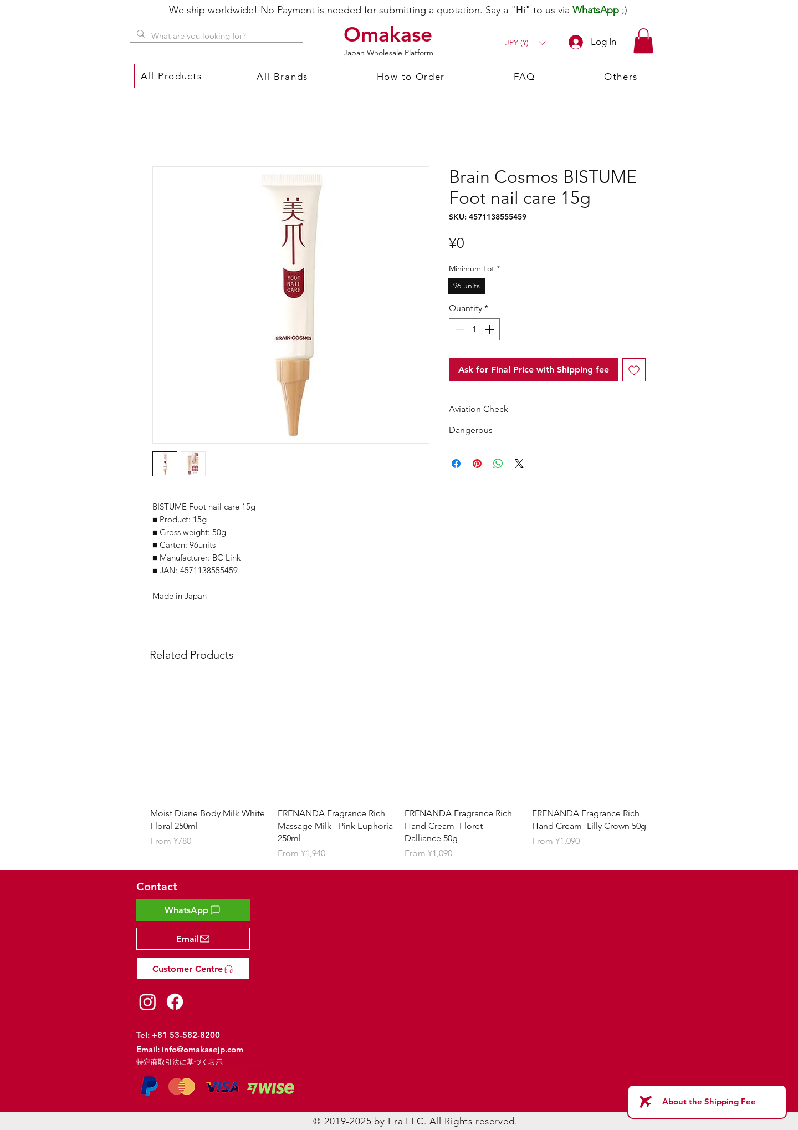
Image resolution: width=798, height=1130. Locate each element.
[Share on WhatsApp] (498, 463)
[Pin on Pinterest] (477, 463)
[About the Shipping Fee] (707, 1102)
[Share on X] (519, 463)
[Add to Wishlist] (634, 369)
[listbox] (525, 43)
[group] (399, 771)
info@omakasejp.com (202, 1049)
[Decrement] (458, 329)
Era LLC (406, 1121)
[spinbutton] (474, 329)
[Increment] (490, 329)
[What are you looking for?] (215, 36)
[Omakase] (390, 34)
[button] (525, 43)
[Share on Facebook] (456, 463)
